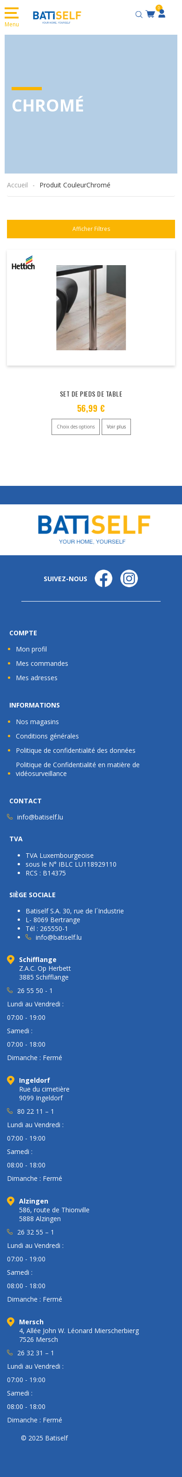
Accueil (17, 184)
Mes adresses (37, 677)
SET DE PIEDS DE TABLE (91, 393)
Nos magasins (37, 721)
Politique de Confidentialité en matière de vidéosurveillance (78, 769)
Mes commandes (42, 663)
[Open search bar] (140, 13)
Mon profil (31, 649)
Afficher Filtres (91, 229)
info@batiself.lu (40, 817)
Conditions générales (47, 736)
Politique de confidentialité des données (76, 750)
